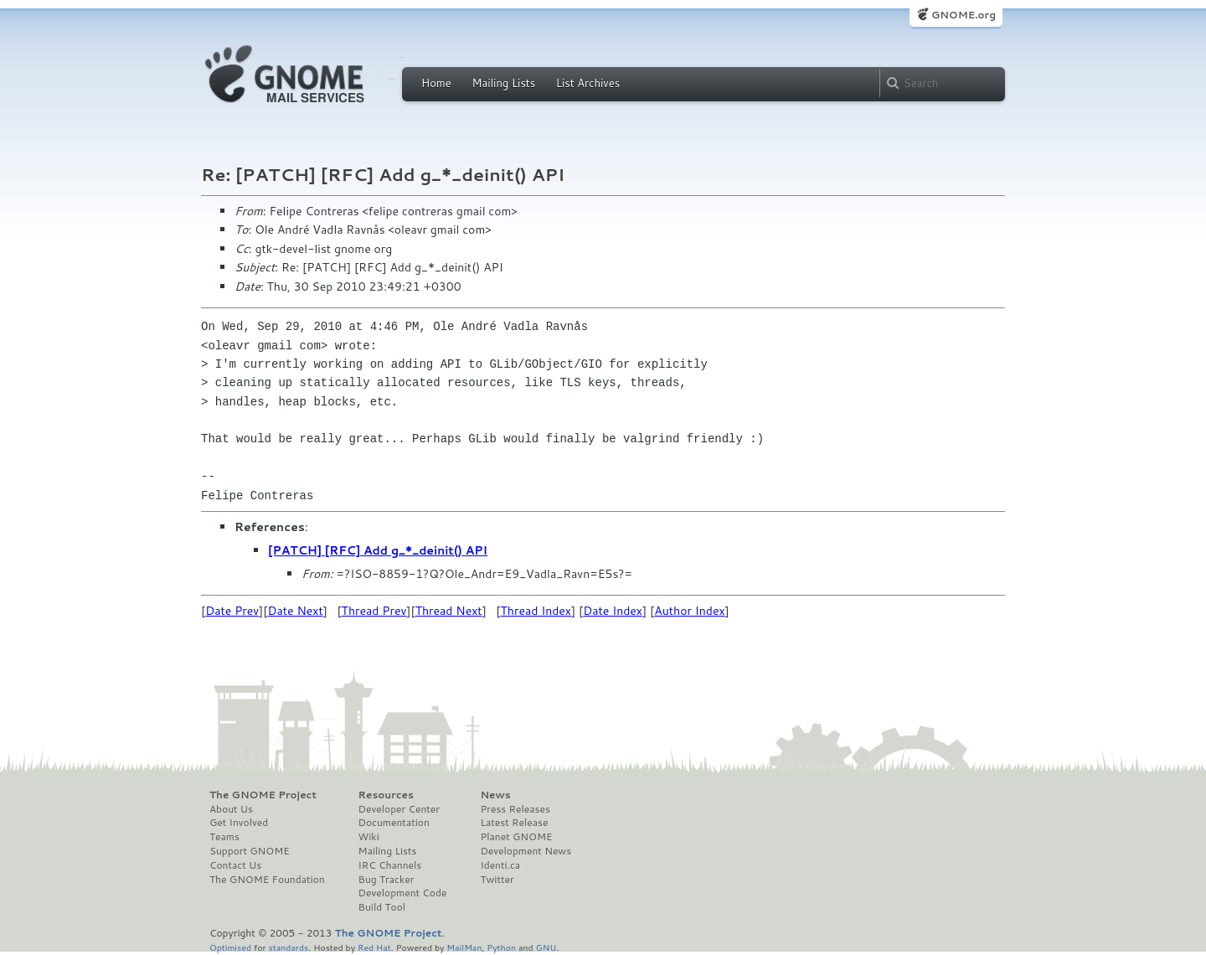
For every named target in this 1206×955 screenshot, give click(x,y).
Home (436, 82)
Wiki (368, 837)
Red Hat (374, 947)
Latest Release (514, 822)
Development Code (402, 893)
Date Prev (232, 610)
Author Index (689, 610)
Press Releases (514, 809)
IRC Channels (390, 865)
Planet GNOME (516, 837)
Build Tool (381, 907)
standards (288, 947)
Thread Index (536, 610)
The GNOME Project (263, 795)
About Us (231, 809)
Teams (224, 837)
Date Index (612, 610)
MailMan (464, 947)
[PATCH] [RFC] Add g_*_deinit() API (377, 550)
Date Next (294, 610)
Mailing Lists (503, 82)
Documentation (394, 822)
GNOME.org (963, 15)
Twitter (496, 879)
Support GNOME (249, 851)
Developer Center (399, 809)
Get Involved (238, 822)
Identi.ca (500, 865)
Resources (386, 795)
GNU (546, 947)
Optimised (230, 947)
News (495, 795)
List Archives (588, 82)
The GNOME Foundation (267, 879)
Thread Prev (374, 610)
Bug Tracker (386, 879)
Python (501, 947)
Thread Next (448, 610)
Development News (525, 851)
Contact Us (235, 865)
